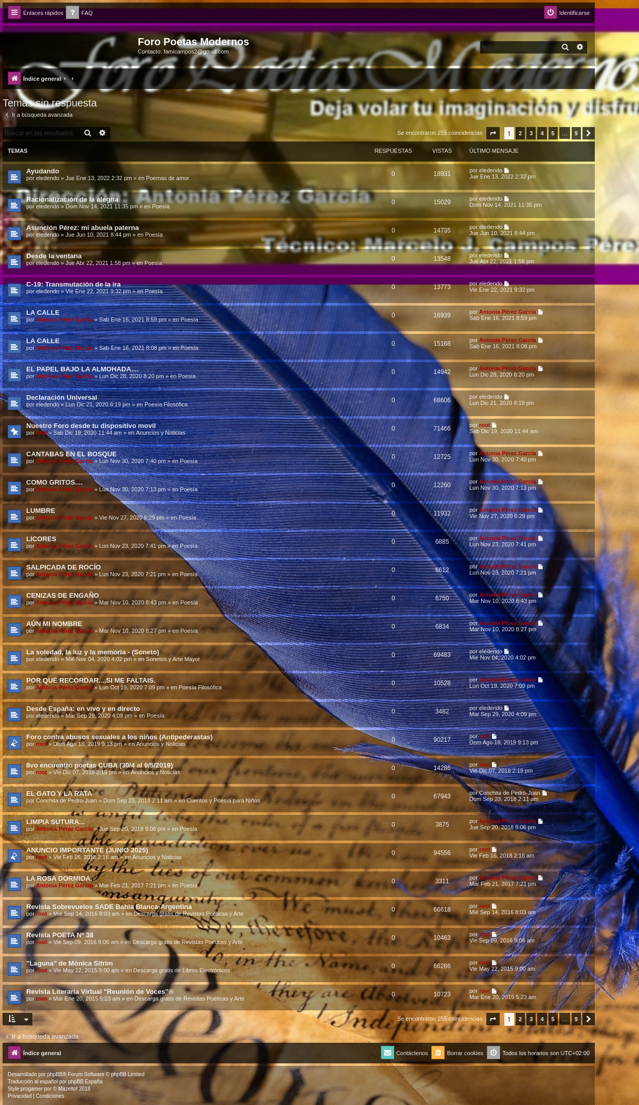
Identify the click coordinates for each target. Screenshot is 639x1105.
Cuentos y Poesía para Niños (223, 800)
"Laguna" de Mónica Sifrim (69, 963)
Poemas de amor (167, 178)
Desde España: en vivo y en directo (83, 708)
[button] (493, 133)
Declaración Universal (61, 397)
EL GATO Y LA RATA (59, 793)
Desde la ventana (54, 256)
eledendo (47, 178)
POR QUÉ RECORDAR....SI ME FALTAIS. (91, 680)
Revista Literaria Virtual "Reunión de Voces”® (100, 991)
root (41, 433)
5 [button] (553, 133)
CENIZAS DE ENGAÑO (62, 595)
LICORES (41, 539)
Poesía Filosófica (166, 404)
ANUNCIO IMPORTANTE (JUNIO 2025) (87, 850)
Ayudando (42, 171)
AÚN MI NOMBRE (54, 624)
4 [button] (541, 133)
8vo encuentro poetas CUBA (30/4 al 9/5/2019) (99, 765)
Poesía (161, 206)
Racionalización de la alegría (72, 199)
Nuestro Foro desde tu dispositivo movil (91, 426)
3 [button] (531, 133)
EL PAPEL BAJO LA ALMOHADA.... (82, 369)
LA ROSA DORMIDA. (59, 878)
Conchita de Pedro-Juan (66, 800)
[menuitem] (79, 13)
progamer (32, 1089)
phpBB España (85, 1081)
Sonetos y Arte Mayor (173, 659)
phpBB (55, 1074)
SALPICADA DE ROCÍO (63, 567)
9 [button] (576, 133)
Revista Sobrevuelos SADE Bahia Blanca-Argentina (109, 907)
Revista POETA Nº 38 (60, 935)
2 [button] (520, 133)
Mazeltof (68, 1089)
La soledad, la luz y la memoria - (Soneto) (92, 652)
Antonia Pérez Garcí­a (64, 319)
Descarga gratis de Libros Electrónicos (181, 970)
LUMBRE (40, 510)
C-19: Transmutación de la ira (73, 284)
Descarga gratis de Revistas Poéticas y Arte (189, 914)
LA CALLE (43, 312)
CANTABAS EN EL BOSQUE (71, 454)
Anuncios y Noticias (160, 433)
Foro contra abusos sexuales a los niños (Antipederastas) (119, 737)
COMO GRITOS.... (54, 482)
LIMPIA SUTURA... (55, 822)
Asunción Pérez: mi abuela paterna (82, 227)
